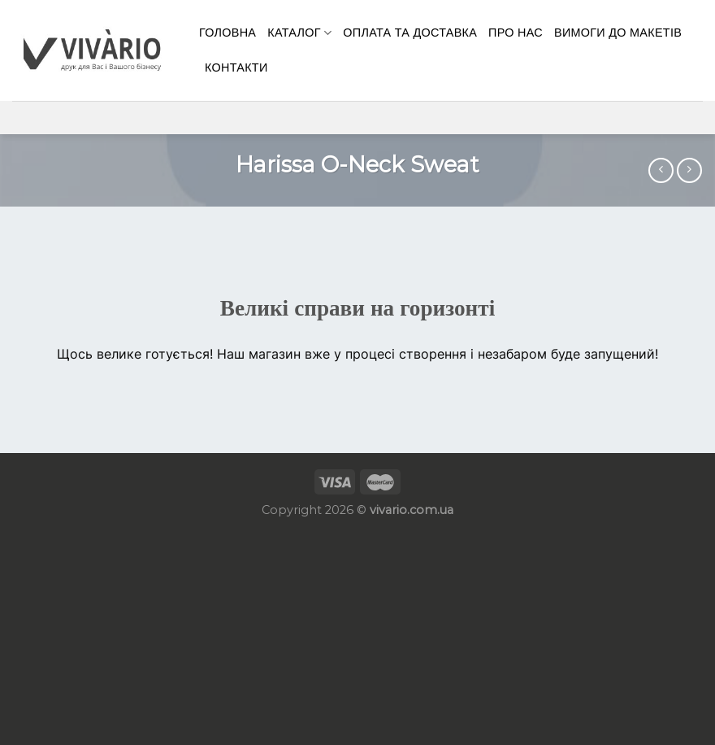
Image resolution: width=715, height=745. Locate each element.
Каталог (299, 33)
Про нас (515, 32)
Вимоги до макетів (618, 32)
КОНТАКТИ (236, 67)
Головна (227, 32)
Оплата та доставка (410, 32)
